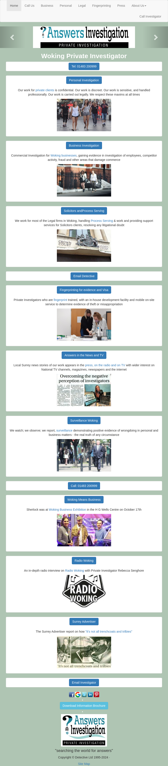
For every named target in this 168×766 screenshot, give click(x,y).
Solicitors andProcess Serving (84, 211)
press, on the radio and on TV (105, 365)
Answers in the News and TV (84, 355)
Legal (82, 5)
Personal (66, 5)
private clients (45, 90)
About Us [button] (139, 5)
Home (15, 5)
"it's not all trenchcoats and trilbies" (109, 631)
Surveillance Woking (84, 420)
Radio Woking (84, 560)
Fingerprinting (101, 5)
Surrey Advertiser (84, 621)
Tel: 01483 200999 (83, 66)
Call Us (29, 5)
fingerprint (60, 300)
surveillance (64, 430)
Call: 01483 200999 (84, 486)
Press (121, 5)
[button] (12, 37)
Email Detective (83, 276)
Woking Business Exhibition (67, 509)
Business (47, 5)
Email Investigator (84, 682)
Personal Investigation (84, 80)
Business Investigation (84, 145)
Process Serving (102, 220)
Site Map (84, 764)
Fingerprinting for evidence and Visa (84, 290)
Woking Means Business (83, 499)
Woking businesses (64, 155)
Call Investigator (150, 16)
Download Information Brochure (84, 705)
